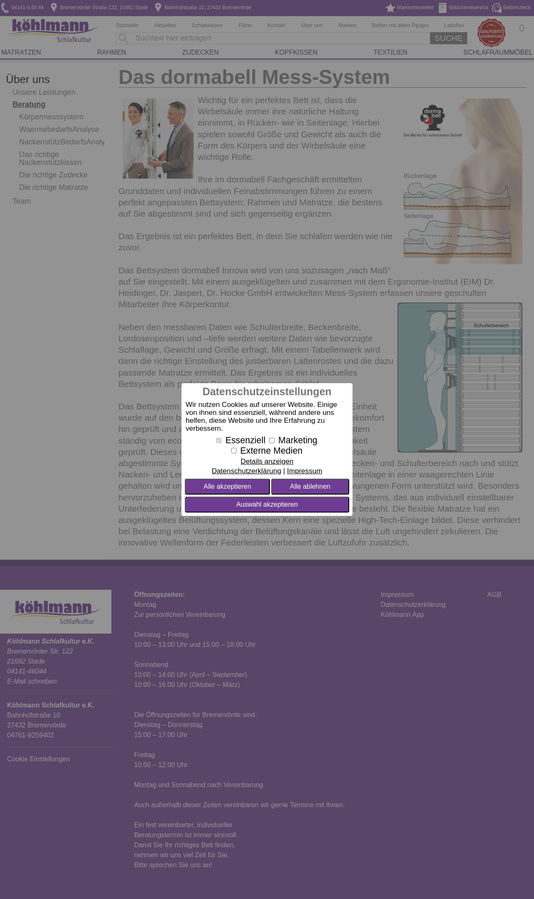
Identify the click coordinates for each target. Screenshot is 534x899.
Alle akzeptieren (227, 486)
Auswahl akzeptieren (267, 504)
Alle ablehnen (310, 486)
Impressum (304, 471)
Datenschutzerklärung (246, 471)
